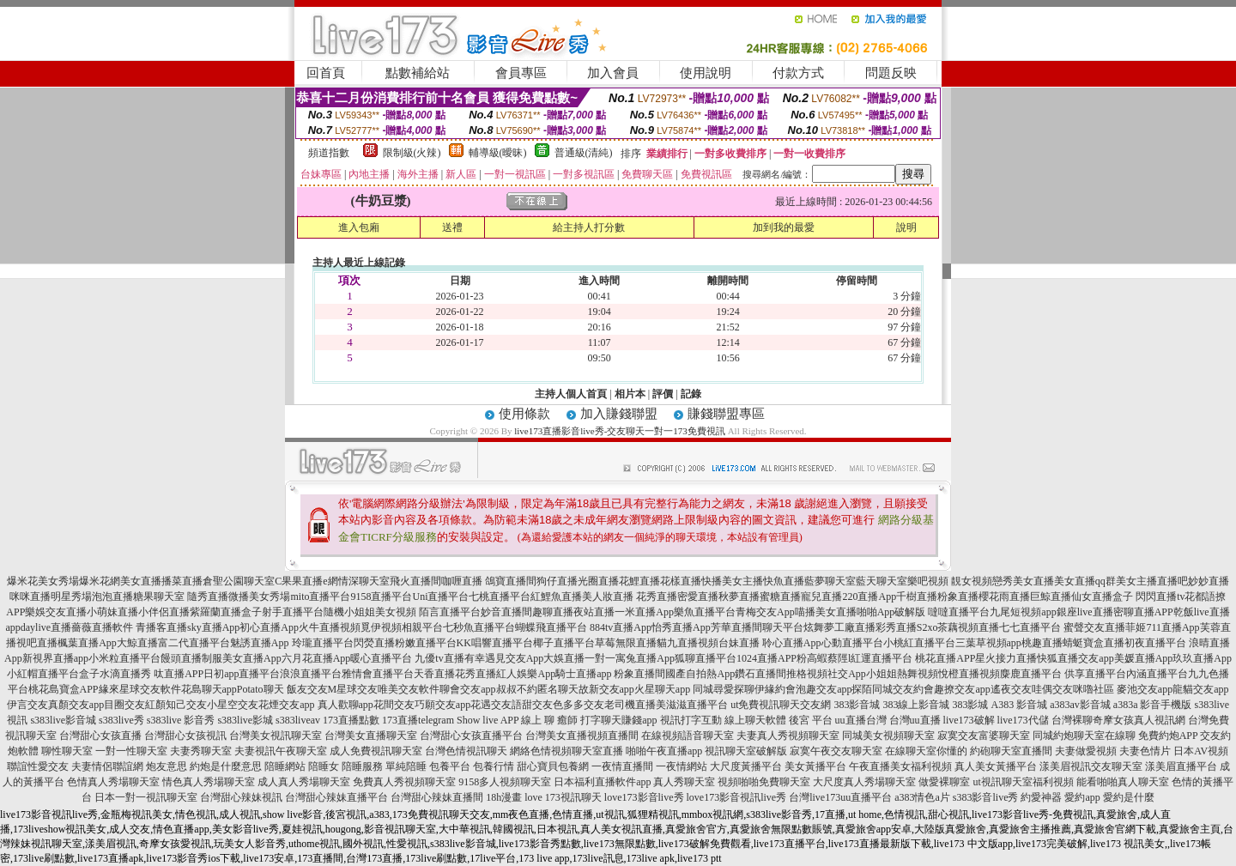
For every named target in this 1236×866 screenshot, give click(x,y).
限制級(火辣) (412, 153)
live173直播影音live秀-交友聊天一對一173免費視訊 (619, 431)
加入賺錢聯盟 (618, 414)
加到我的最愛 (784, 227)
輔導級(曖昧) (498, 153)
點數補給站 (417, 73)
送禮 (452, 227)
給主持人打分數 (589, 227)
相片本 (630, 394)
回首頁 (325, 73)
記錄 (691, 394)
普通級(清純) (583, 153)
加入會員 (613, 73)
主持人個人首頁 (571, 394)
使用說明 (705, 73)
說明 (906, 227)
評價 (662, 394)
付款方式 (798, 73)
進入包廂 (358, 227)
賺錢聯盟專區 (726, 414)
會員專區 (521, 73)
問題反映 (891, 73)
